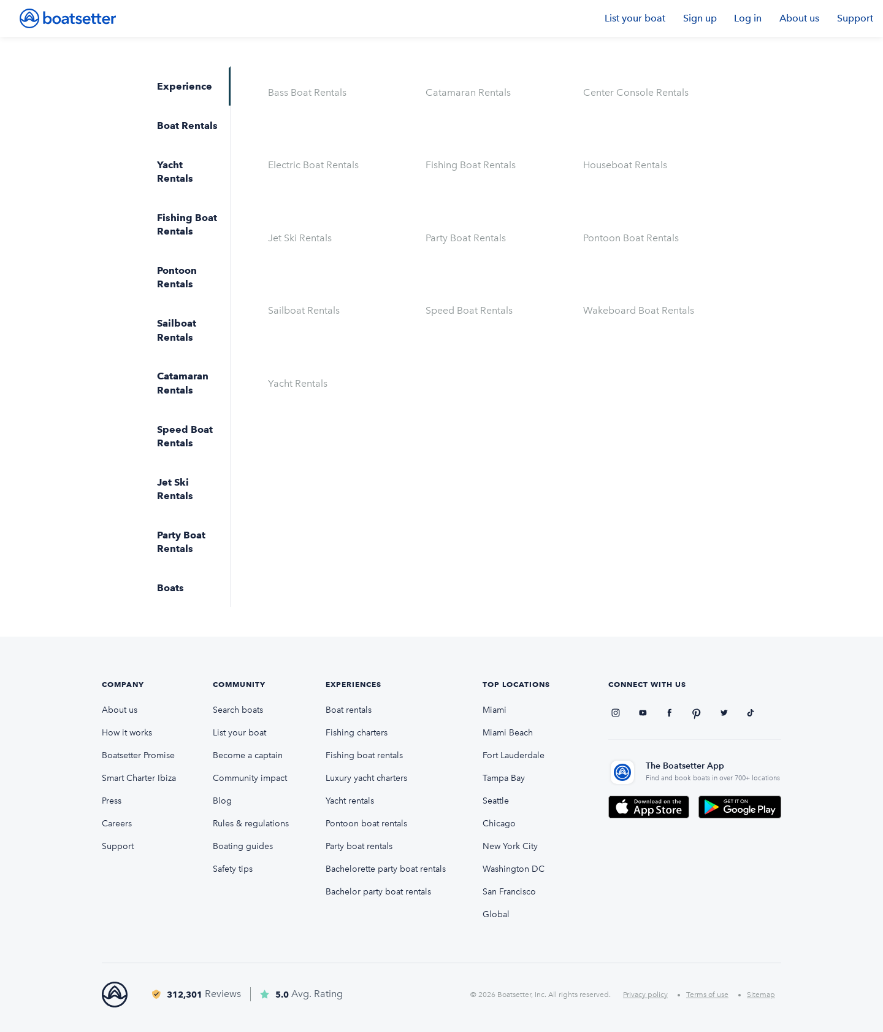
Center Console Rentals (636, 92)
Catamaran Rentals (468, 92)
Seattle (496, 801)
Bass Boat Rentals (307, 92)
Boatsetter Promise (138, 755)
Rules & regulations (251, 823)
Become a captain (248, 755)
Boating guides (243, 846)
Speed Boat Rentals (469, 310)
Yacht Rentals (297, 383)
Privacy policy (645, 994)
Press (111, 801)
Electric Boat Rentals (313, 165)
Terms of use (707, 994)
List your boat (635, 18)
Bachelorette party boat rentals (386, 869)
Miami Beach (508, 732)
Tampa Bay (504, 778)
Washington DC (514, 869)
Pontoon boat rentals (366, 823)
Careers (117, 823)
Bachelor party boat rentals (378, 892)
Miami (494, 710)
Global (496, 914)
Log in (748, 18)
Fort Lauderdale (514, 755)
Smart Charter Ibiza (139, 778)
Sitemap (761, 994)
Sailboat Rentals (304, 310)
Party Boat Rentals (466, 238)
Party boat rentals (359, 846)
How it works (127, 732)
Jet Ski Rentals (300, 238)
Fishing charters (357, 732)
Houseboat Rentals (625, 165)
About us (799, 18)
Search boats (238, 710)
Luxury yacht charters (366, 778)
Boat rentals (349, 710)
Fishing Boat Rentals (471, 165)
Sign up (700, 18)
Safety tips (233, 869)
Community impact (250, 778)
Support (855, 18)
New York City (510, 846)
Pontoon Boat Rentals (631, 238)
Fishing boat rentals (364, 755)
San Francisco (509, 892)
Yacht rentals (350, 801)
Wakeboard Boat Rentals (638, 310)
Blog (222, 801)
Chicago (499, 823)
